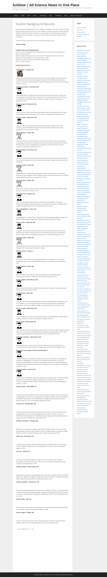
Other (65, 15)
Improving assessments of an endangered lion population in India (84, 337)
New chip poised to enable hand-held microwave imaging (82, 162)
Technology (58, 15)
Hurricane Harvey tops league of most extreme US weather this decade (84, 379)
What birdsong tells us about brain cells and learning (83, 359)
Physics (35, 15)
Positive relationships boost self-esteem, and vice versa (83, 216)
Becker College (20, 52)
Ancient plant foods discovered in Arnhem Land (83, 327)
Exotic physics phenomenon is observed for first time (83, 168)
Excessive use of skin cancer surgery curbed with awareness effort (83, 108)
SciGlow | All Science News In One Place (46, 5)
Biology (16, 15)
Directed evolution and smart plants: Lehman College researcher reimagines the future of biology (84, 100)
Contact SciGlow (81, 27)
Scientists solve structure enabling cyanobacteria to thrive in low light (84, 174)
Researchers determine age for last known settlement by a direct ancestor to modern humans (83, 70)
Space (50, 15)
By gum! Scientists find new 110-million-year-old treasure (83, 285)
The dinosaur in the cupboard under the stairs (83, 385)
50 (26, 529)
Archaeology (43, 15)
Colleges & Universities (76, 15)
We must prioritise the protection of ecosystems (83, 321)
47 (20, 529)
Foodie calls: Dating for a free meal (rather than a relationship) (84, 192)
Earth (28, 15)
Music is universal (82, 124)
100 (33, 529)
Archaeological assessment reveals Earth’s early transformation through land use (84, 146)
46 (19, 529)
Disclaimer (80, 30)
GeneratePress (69, 574)
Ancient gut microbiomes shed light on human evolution (84, 365)
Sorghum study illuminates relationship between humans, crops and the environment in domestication (84, 90)
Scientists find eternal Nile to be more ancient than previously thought (84, 222)
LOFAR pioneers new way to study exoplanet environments (84, 391)
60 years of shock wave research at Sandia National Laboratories (83, 82)
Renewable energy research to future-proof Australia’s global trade (84, 138)
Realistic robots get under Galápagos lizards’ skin (82, 228)
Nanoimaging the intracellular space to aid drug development (83, 250)
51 (28, 529)
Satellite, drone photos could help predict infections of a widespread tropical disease (83, 200)
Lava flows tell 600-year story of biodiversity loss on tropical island (84, 291)
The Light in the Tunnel (83, 254)
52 (29, 529)
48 (22, 529)
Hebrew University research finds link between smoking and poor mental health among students (83, 130)
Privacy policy (81, 32)
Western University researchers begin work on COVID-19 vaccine (84, 258)
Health (22, 15)
